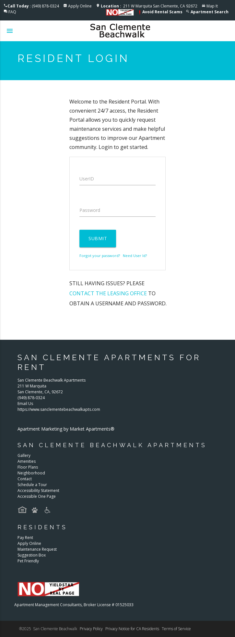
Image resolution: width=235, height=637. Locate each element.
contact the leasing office (108, 293)
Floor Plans (28, 467)
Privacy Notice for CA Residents (132, 628)
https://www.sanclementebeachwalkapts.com (59, 409)
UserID (86, 179)
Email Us (25, 403)
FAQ (12, 12)
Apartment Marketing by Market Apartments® (66, 429)
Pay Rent (25, 537)
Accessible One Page (37, 496)
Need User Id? (135, 255)
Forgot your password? (99, 255)
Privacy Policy (91, 628)
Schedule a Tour (32, 484)
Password (89, 210)
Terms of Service (176, 628)
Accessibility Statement (38, 490)
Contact (25, 479)
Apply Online (80, 6)
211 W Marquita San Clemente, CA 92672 (149, 6)
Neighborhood (31, 473)
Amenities (27, 461)
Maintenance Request (37, 549)
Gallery (24, 455)
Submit (97, 238)
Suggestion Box (32, 555)
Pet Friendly (28, 561)
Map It (212, 6)
